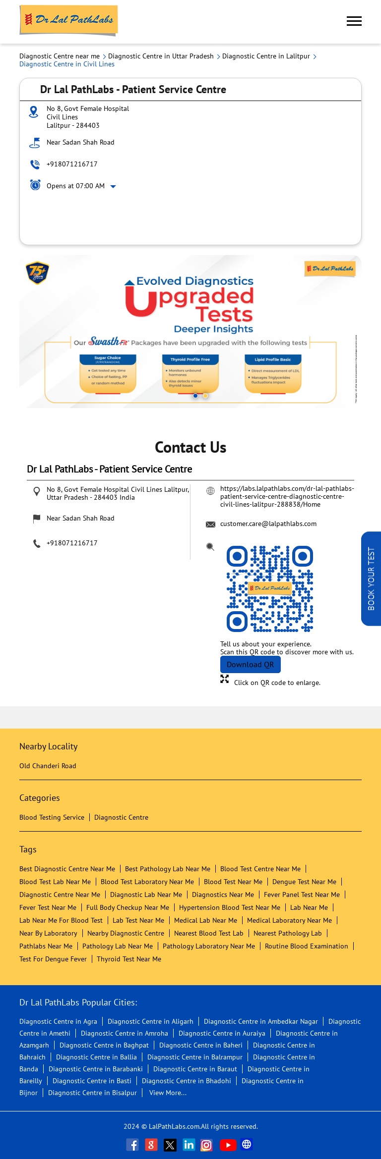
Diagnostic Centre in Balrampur (195, 1057)
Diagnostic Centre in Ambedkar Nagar (261, 1021)
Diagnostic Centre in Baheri (201, 1045)
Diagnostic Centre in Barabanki (96, 1068)
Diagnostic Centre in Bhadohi (186, 1080)
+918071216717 (72, 163)
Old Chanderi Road (47, 765)
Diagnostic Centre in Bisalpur (92, 1092)
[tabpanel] (190, 331)
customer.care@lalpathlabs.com (268, 523)
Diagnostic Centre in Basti (92, 1080)
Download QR (250, 664)
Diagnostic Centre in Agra (58, 1021)
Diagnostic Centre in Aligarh (150, 1021)
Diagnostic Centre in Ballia (96, 1057)
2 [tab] (205, 395)
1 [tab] (195, 395)
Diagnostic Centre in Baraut (195, 1068)
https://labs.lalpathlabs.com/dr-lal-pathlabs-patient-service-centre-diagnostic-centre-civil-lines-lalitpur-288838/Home (287, 496)
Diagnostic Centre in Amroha (124, 1033)
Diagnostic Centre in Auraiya (222, 1033)
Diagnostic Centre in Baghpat (104, 1045)
